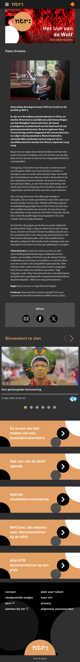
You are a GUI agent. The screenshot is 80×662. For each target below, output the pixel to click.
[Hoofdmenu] (7, 4)
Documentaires (61, 40)
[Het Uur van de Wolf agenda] (40, 464)
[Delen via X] (54, 319)
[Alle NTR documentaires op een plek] (40, 565)
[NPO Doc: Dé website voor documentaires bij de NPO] (40, 532)
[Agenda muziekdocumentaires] (40, 497)
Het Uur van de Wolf (58, 31)
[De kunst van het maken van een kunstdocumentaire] (40, 433)
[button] (71, 338)
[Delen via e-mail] (26, 319)
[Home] (17, 5)
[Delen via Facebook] (40, 319)
